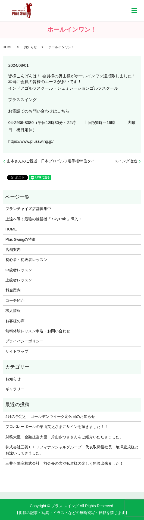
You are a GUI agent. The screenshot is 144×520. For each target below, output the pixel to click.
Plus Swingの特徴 (20, 239)
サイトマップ (16, 351)
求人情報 (13, 310)
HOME (7, 47)
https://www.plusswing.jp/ (31, 141)
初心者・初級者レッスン (26, 259)
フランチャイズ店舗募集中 (28, 208)
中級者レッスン (18, 270)
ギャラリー (14, 389)
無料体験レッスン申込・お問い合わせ (37, 331)
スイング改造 (125, 161)
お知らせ (30, 47)
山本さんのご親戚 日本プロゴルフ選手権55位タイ (51, 161)
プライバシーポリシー (24, 341)
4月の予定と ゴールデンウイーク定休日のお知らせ (50, 416)
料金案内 (13, 290)
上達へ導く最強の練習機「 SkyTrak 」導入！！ (45, 219)
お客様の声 (14, 321)
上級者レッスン (18, 280)
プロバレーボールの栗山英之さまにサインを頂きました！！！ (58, 426)
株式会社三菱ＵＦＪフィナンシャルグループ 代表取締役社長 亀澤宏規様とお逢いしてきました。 (72, 450)
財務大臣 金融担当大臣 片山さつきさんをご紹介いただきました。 (64, 437)
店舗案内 (13, 249)
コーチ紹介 (14, 300)
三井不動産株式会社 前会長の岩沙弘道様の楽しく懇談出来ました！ (64, 463)
